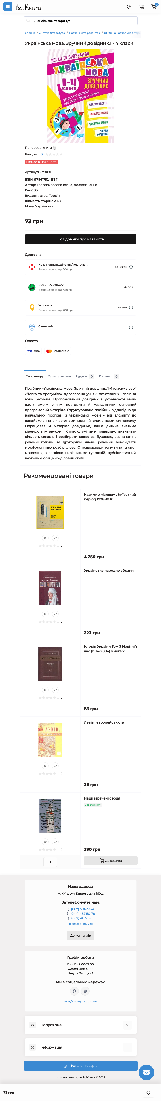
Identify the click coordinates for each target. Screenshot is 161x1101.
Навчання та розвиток (84, 33)
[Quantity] (50, 862)
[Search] (28, 20)
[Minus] (32, 862)
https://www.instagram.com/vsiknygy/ (85, 991)
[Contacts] (141, 6)
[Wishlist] (55, 538)
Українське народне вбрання (109, 570)
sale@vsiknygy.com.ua (80, 1001)
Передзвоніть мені (80, 923)
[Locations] (128, 6)
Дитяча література (52, 33)
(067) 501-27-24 (82, 909)
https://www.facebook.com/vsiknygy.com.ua (74, 991)
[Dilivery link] (131, 267)
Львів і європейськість (104, 722)
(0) (41, 154)
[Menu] (7, 6)
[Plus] (68, 862)
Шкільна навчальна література (125, 33)
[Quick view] (45, 538)
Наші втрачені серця (102, 798)
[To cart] (111, 860)
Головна (29, 33)
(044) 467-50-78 (82, 914)
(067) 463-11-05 (82, 918)
